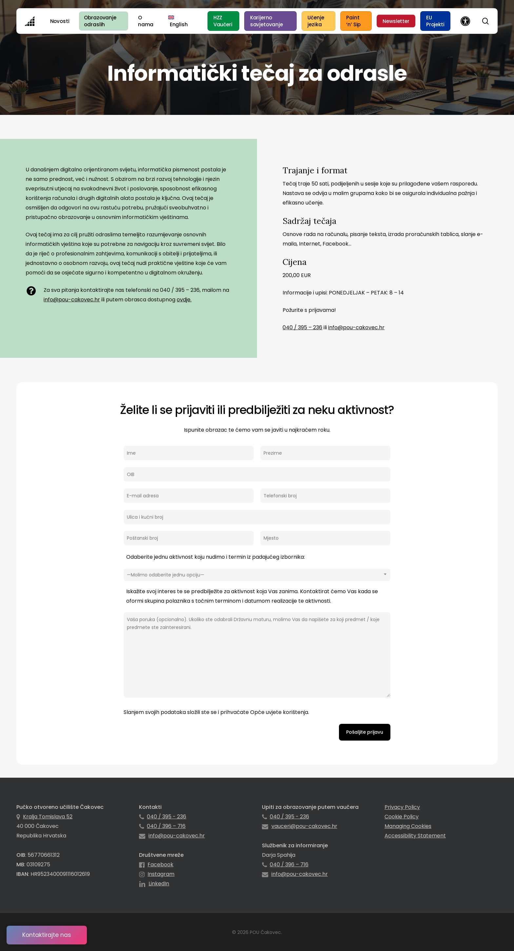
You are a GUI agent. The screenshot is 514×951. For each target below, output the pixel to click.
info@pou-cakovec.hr (72, 299)
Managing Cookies (408, 826)
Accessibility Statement (415, 835)
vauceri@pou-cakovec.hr (304, 826)
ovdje (183, 299)
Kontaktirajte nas (46, 935)
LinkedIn (158, 883)
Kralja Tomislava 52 (47, 816)
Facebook (160, 864)
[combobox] (257, 575)
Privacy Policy (402, 807)
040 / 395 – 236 (302, 327)
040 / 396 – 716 (166, 826)
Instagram (161, 874)
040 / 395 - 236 (166, 816)
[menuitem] (177, 21)
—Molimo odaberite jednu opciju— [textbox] (165, 575)
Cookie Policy (402, 816)
